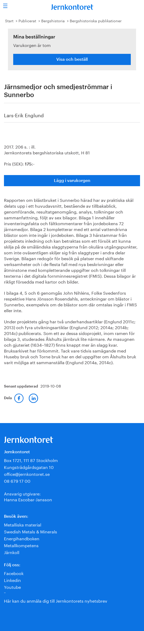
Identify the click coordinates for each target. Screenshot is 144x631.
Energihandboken (21, 538)
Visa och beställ (72, 59)
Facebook (14, 572)
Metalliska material (22, 524)
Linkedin (12, 579)
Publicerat (27, 20)
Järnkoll (11, 552)
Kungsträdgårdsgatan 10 (29, 466)
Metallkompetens (21, 545)
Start (9, 20)
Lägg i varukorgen (72, 181)
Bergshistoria (53, 20)
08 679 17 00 (17, 480)
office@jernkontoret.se (27, 473)
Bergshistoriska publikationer (96, 20)
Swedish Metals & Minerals (30, 531)
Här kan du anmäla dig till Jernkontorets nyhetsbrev (55, 600)
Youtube (12, 586)
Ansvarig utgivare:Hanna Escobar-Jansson (28, 496)
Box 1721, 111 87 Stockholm (31, 459)
